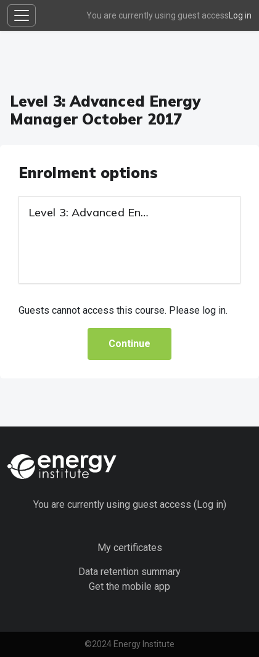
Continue (129, 343)
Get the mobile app (129, 586)
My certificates (129, 547)
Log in (240, 15)
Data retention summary (129, 571)
